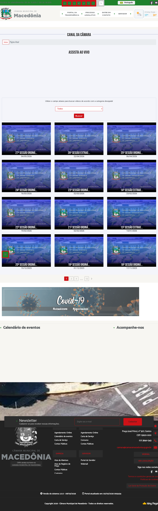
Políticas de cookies (149, 479)
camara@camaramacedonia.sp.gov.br (134, 447)
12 (87, 278)
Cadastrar (132, 421)
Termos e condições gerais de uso (143, 476)
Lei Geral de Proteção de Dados (142, 486)
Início (6, 42)
